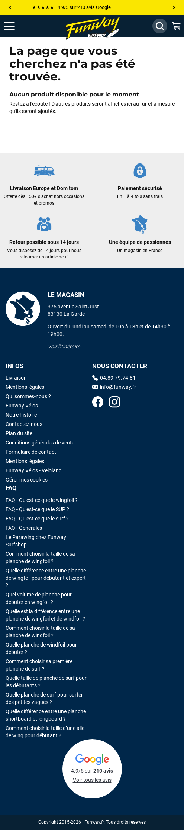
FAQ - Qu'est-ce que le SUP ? (37, 509)
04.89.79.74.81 (114, 378)
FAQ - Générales (24, 528)
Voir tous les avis (92, 780)
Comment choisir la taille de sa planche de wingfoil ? (40, 557)
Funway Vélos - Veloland (34, 470)
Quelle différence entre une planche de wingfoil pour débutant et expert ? (46, 578)
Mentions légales (25, 387)
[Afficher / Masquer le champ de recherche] (159, 26)
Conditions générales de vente (40, 443)
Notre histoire (21, 415)
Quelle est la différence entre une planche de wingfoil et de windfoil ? (45, 615)
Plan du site (19, 433)
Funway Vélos (22, 406)
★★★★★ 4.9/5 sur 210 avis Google (71, 7)
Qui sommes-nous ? (28, 396)
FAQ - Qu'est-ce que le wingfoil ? (42, 500)
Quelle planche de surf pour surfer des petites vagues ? (44, 698)
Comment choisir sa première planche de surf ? (39, 665)
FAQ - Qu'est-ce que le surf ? (37, 519)
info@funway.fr (114, 387)
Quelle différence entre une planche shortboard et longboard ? (46, 715)
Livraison (16, 378)
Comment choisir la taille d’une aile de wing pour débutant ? (45, 731)
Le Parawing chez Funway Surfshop (36, 541)
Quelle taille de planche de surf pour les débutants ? (46, 681)
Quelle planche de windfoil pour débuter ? (41, 648)
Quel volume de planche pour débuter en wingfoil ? (39, 598)
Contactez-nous (24, 424)
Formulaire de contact (31, 452)
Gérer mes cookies (27, 480)
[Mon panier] (176, 26)
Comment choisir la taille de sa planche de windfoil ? (40, 631)
